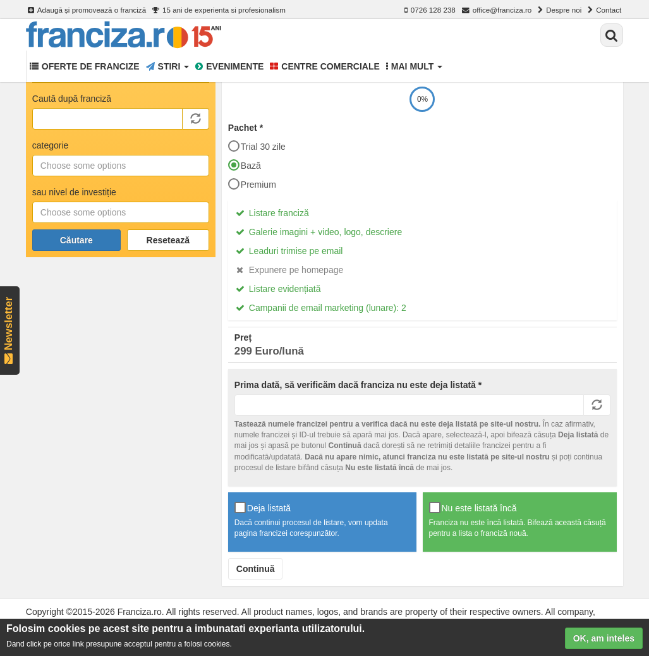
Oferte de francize (85, 66)
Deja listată (262, 507)
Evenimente (229, 66)
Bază (244, 165)
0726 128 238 (430, 10)
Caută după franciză (71, 99)
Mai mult (414, 66)
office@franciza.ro (497, 10)
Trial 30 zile (257, 146)
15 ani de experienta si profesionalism (219, 10)
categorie (50, 145)
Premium (252, 184)
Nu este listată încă (473, 507)
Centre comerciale (325, 66)
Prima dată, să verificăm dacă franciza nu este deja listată (358, 385)
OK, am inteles (603, 640)
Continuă (255, 569)
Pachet (245, 128)
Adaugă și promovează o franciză (87, 10)
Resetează (168, 240)
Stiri (168, 66)
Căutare (76, 240)
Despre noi (559, 10)
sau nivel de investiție (74, 192)
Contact (604, 10)
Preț (243, 337)
